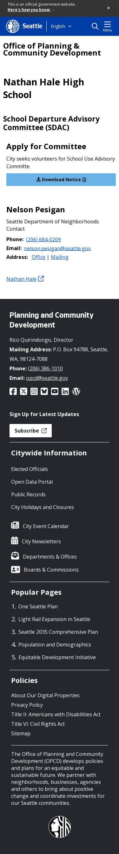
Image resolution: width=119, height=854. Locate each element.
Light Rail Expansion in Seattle (54, 619)
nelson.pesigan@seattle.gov (57, 248)
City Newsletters (41, 541)
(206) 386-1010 (45, 368)
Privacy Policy (27, 704)
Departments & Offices (50, 556)
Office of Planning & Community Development (52, 49)
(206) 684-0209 (43, 239)
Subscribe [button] (31, 430)
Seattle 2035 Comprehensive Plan (58, 631)
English (58, 26)
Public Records (28, 494)
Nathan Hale (25, 278)
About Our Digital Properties (45, 695)
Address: (17, 257)
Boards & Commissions (51, 569)
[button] (109, 8)
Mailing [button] (60, 257)
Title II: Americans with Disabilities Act (56, 714)
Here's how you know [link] (31, 9)
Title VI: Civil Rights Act (38, 723)
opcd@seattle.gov (47, 377)
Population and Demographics (54, 644)
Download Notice (61, 179)
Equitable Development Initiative (57, 657)
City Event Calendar (46, 526)
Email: (14, 248)
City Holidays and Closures (42, 507)
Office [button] (38, 257)
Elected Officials (29, 469)
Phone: (14, 239)
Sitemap (20, 733)
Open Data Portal (32, 481)
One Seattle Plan (38, 606)
